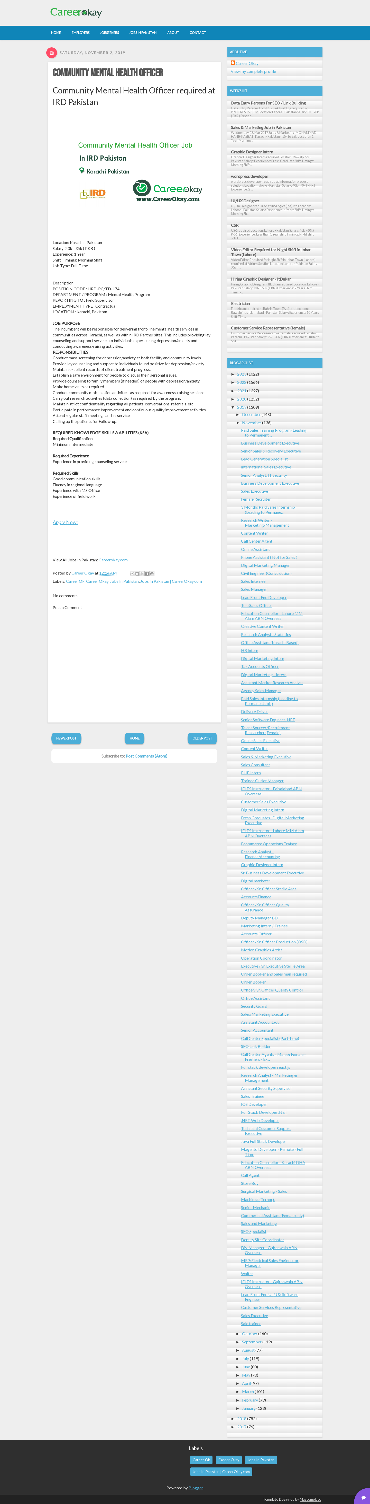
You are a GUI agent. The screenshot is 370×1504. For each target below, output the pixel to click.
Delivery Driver (254, 711)
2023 (241, 373)
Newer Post (66, 738)
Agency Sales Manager (261, 690)
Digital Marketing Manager (265, 565)
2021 (241, 390)
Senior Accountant (257, 1030)
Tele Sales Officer (256, 605)
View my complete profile (253, 71)
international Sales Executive (266, 466)
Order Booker (253, 981)
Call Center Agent (256, 540)
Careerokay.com (113, 559)
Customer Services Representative (271, 1307)
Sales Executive (254, 491)
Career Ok (75, 581)
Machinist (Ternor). (258, 1199)
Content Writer (254, 533)
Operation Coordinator (261, 957)
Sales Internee (253, 581)
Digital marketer (255, 880)
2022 (241, 382)
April (246, 1383)
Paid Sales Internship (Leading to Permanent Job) (269, 701)
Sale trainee (251, 1323)
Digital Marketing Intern (262, 658)
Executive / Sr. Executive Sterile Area (273, 965)
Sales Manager (254, 589)
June (246, 1366)
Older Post (202, 738)
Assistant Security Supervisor (266, 1088)
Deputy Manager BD (259, 917)
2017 (241, 1426)
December (251, 414)
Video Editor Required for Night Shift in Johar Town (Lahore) (271, 252)
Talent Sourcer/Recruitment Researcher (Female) (265, 730)
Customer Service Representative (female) (268, 327)
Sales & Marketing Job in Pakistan (261, 127)
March (248, 1391)
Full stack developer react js (265, 1067)
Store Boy (249, 1183)
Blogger (196, 1487)
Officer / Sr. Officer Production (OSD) (274, 941)
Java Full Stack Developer (263, 1141)
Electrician (240, 303)
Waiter (247, 1273)
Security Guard (254, 1006)
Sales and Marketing (259, 1223)
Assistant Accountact (260, 1022)
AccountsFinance (256, 896)
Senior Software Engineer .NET (268, 719)
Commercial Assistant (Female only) (272, 1215)
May (246, 1374)
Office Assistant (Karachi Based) (270, 642)
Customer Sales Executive (263, 801)
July (245, 1358)
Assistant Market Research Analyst (272, 682)
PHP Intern (251, 772)
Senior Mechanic (255, 1207)
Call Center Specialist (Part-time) (270, 1038)
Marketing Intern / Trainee (264, 925)
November (251, 422)
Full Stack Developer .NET (264, 1112)
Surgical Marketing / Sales (264, 1191)
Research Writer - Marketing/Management (265, 522)
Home (135, 738)
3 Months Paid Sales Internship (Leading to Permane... (268, 509)
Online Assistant (255, 549)
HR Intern (249, 650)
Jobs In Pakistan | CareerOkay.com (171, 581)
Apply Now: (65, 522)
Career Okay (97, 581)
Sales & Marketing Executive (266, 756)
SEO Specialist (253, 1231)
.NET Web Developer (260, 1120)
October (249, 1333)
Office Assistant (255, 998)
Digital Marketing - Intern (263, 674)
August (248, 1349)
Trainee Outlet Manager (262, 780)
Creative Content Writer (262, 626)
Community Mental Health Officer (108, 73)
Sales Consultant (255, 764)
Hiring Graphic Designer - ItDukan (261, 278)
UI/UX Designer (245, 200)
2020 (241, 398)
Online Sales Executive (260, 740)
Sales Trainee (252, 1096)
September (252, 1341)
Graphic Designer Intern (252, 151)
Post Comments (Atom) (146, 755)
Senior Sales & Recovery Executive (271, 450)
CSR (234, 225)
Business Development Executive (270, 442)
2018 (241, 1418)
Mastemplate (310, 1499)
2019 (241, 407)
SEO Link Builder (256, 1046)
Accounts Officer (256, 933)
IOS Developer (254, 1104)
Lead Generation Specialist (264, 458)
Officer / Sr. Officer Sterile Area (269, 888)
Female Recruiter (256, 499)
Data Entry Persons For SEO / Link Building (268, 102)
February (250, 1399)
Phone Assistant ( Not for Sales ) (269, 557)
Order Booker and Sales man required (274, 973)
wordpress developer (249, 176)
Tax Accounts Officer (260, 666)
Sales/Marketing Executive (265, 1014)
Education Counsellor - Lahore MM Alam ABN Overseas (272, 616)
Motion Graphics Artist (261, 949)
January (249, 1408)
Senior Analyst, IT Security (264, 475)
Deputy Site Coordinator (262, 1239)
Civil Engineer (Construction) (266, 573)
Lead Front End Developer (264, 597)
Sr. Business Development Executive (272, 872)
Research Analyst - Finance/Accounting (260, 854)
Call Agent (250, 1175)
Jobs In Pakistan (124, 581)
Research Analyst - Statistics (266, 634)
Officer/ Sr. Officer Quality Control (272, 989)
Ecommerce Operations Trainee (269, 843)
